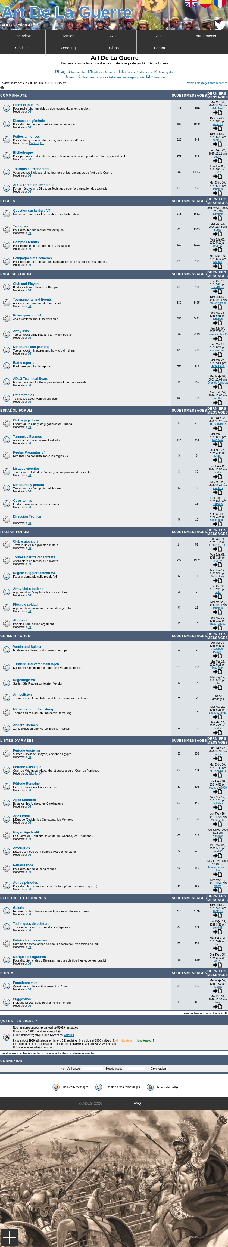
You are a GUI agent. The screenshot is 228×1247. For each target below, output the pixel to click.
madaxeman (217, 350)
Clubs (114, 48)
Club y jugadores (26, 420)
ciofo (217, 592)
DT (29, 111)
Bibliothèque (23, 153)
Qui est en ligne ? (19, 1021)
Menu (9, 1237)
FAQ (60, 72)
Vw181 (218, 960)
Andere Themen (25, 725)
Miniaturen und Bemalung (33, 709)
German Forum (15, 636)
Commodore (217, 519)
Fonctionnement (25, 983)
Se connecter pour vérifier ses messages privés (111, 77)
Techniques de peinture (31, 924)
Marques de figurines (29, 957)
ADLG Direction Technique (33, 185)
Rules (159, 36)
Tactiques (20, 226)
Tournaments (205, 36)
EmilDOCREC (217, 544)
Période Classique (27, 767)
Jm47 (217, 172)
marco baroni (218, 302)
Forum (159, 48)
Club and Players (26, 284)
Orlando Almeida (218, 382)
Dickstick (217, 803)
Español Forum (16, 410)
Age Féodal (22, 816)
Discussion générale (29, 121)
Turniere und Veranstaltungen (36, 664)
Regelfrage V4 (24, 680)
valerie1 (69, 1035)
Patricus (218, 504)
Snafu (217, 455)
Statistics (22, 48)
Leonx (217, 156)
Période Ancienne (26, 750)
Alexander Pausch (217, 650)
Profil (70, 77)
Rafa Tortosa (218, 623)
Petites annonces (26, 136)
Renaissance (23, 865)
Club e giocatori (25, 541)
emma (217, 886)
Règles (7, 201)
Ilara (217, 944)
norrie (217, 229)
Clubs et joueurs (26, 105)
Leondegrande (218, 712)
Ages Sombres (24, 800)
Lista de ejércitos (26, 468)
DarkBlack (217, 287)
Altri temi (20, 620)
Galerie (18, 908)
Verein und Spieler (27, 647)
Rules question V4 (27, 315)
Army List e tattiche (28, 589)
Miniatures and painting (31, 347)
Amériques (21, 848)
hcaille (217, 472)
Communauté (13, 95)
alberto (218, 560)
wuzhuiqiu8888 (218, 787)
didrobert (217, 108)
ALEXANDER (218, 424)
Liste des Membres (103, 72)
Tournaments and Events (32, 299)
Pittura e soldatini (26, 604)
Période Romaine (26, 784)
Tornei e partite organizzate (34, 557)
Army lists (21, 331)
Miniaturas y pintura (28, 485)
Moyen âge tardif (26, 832)
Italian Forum (14, 532)
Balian (217, 683)
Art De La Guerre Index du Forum (2, 87)
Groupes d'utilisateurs (135, 72)
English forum (15, 274)
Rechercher (77, 72)
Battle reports (23, 363)
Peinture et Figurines (23, 898)
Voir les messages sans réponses (207, 83)
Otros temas (22, 501)
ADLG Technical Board (30, 379)
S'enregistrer (164, 72)
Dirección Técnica (27, 516)
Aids (113, 36)
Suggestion (22, 999)
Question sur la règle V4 (31, 211)
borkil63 (217, 851)
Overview (22, 36)
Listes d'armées (17, 741)
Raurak (217, 262)
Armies (68, 36)
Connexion (155, 77)
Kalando (218, 835)
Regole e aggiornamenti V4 (34, 573)
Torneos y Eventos (27, 437)
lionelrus (218, 188)
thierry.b (217, 1002)
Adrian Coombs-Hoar (217, 869)
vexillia (218, 398)
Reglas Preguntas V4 (29, 452)
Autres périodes (25, 883)
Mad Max (217, 440)
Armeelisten (22, 695)
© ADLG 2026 (90, 1103)
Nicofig (33, 773)
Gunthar (34, 143)
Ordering (68, 48)
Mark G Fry (217, 576)
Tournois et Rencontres (31, 169)
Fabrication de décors (30, 940)
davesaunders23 (218, 334)
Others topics (23, 395)
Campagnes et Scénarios (32, 258)
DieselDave (217, 366)
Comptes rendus (26, 242)
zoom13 (218, 124)
